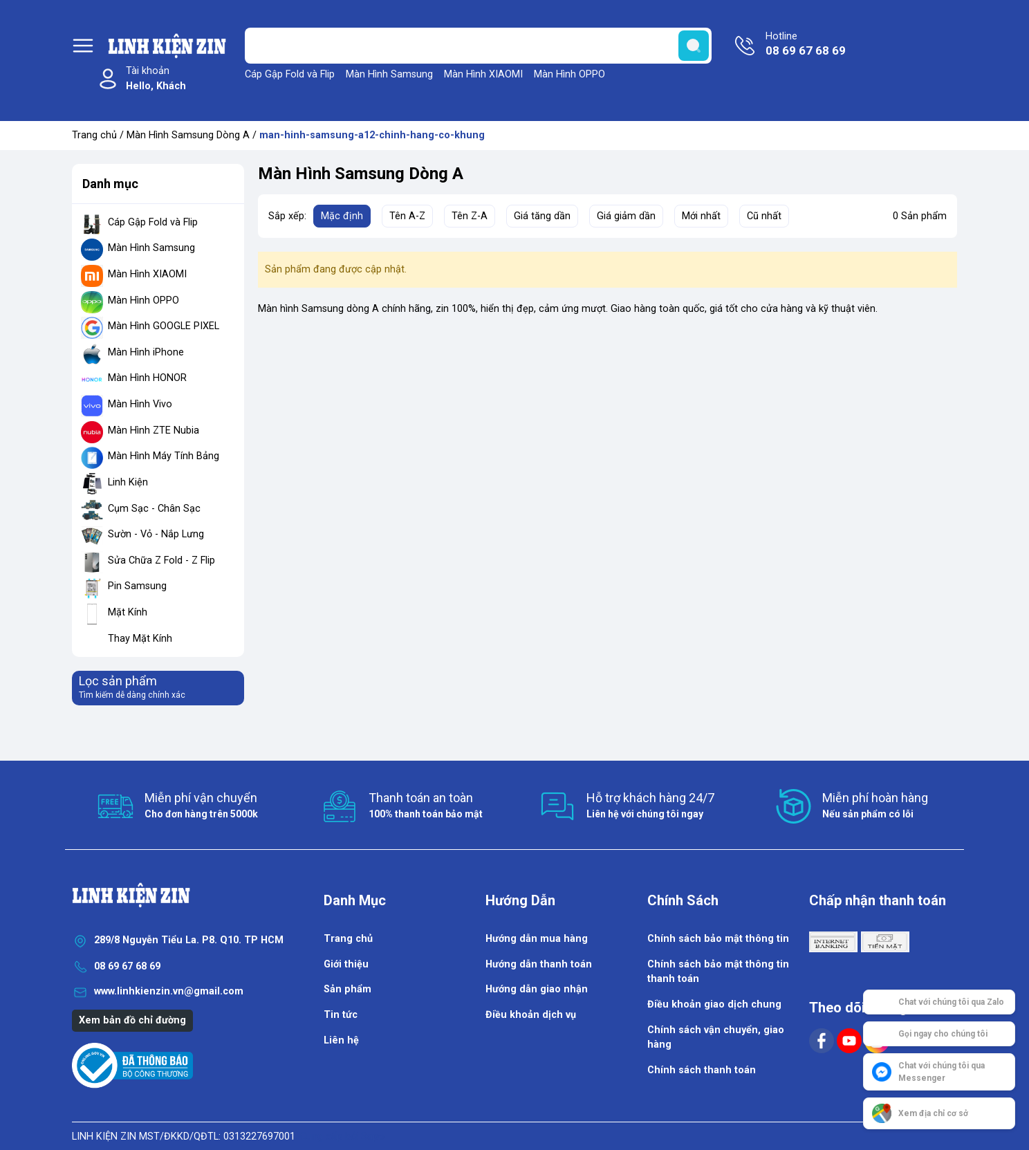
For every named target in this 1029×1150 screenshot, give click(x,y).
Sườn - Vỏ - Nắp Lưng (156, 534)
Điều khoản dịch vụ (530, 1015)
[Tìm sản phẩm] (478, 46)
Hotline (806, 44)
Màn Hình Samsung (389, 74)
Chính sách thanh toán (701, 1070)
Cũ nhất (764, 216)
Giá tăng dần (542, 216)
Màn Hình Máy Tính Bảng (163, 456)
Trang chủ (94, 135)
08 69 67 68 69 (127, 966)
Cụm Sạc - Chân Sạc (154, 508)
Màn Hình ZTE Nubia (153, 430)
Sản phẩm (347, 989)
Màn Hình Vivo (140, 404)
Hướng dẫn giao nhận (536, 989)
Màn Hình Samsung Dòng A (188, 135)
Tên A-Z (407, 216)
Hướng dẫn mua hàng (536, 939)
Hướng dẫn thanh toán (538, 964)
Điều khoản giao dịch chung (714, 1004)
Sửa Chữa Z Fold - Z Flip (161, 560)
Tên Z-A (470, 216)
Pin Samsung (137, 586)
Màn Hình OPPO (569, 74)
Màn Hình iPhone (146, 352)
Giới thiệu (346, 964)
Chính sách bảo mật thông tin (718, 939)
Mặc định (342, 216)
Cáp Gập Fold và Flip (290, 74)
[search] (693, 45)
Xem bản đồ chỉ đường (132, 1020)
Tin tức (341, 1015)
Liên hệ (341, 1040)
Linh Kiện (128, 482)
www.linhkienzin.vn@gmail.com (168, 991)
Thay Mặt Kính (140, 638)
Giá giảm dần (626, 216)
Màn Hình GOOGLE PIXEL (163, 326)
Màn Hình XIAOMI (483, 74)
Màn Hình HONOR (147, 378)
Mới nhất (701, 216)
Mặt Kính (127, 612)
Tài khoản (156, 79)
